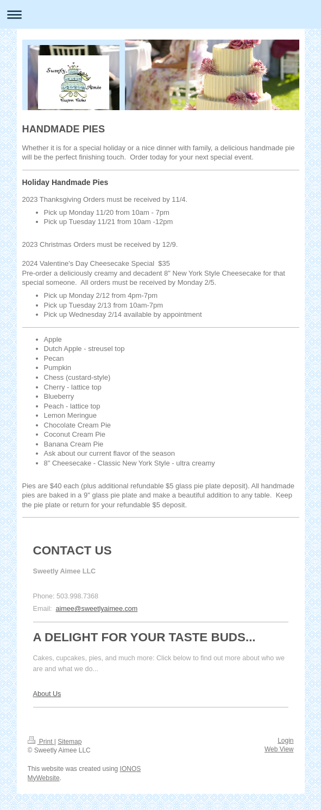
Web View (279, 749)
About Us (47, 694)
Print (41, 741)
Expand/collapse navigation (160, 14)
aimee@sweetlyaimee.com (97, 609)
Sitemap (69, 741)
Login (285, 740)
